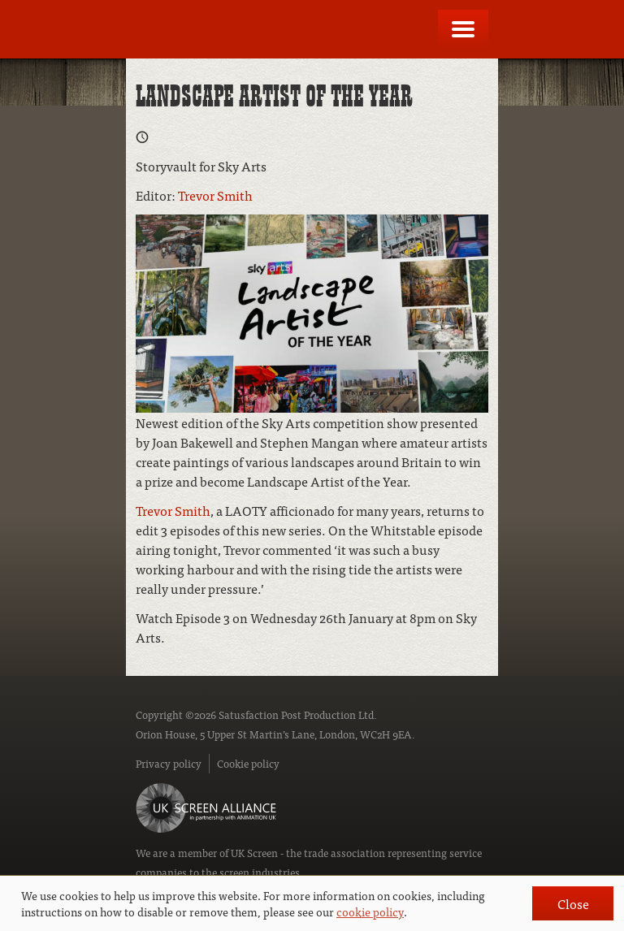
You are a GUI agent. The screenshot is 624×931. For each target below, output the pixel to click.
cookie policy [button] (370, 911)
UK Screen (254, 852)
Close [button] (573, 903)
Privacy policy (169, 763)
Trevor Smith (215, 195)
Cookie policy (248, 763)
